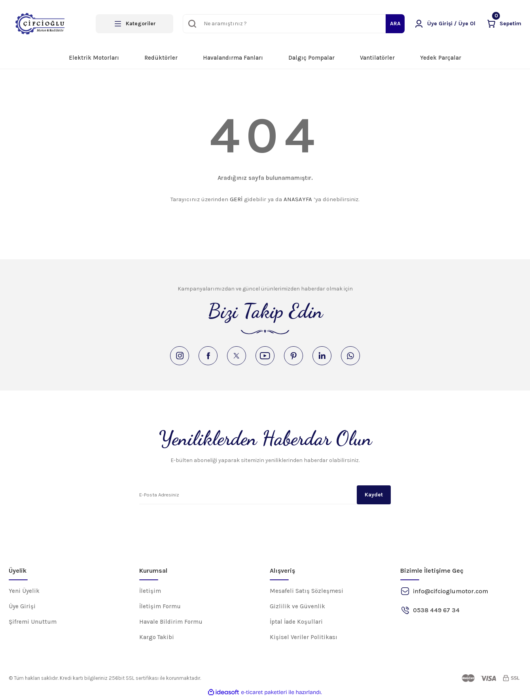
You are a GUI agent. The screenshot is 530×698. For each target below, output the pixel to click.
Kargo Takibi (156, 637)
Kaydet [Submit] (374, 494)
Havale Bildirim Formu (171, 621)
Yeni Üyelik (24, 590)
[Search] (294, 23)
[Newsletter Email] (265, 494)
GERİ (236, 199)
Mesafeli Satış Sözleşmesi (306, 590)
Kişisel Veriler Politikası (303, 637)
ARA (395, 23)
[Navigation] (134, 23)
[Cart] (503, 23)
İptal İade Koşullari (296, 621)
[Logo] (40, 24)
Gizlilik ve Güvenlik (297, 606)
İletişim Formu (160, 606)
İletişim (150, 590)
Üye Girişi (22, 606)
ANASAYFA (298, 199)
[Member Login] (444, 23)
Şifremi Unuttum (33, 621)
